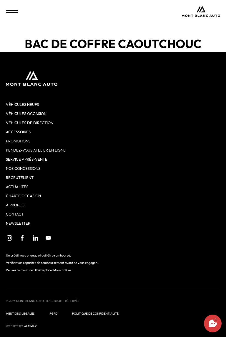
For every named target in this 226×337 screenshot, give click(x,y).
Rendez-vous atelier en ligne (36, 150)
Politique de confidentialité (95, 313)
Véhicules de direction (29, 122)
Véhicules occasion (26, 113)
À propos (15, 205)
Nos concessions (23, 168)
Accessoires (18, 131)
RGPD (53, 313)
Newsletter (18, 223)
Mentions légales (20, 313)
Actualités (17, 186)
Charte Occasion (23, 195)
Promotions (18, 141)
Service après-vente (26, 159)
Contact (15, 214)
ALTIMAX (30, 326)
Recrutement (20, 177)
